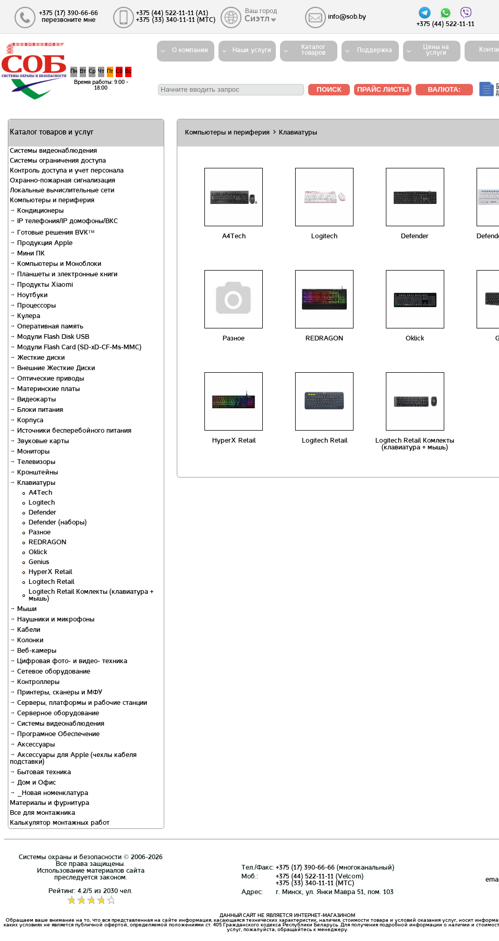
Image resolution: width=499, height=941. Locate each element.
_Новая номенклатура (49, 793)
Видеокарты (33, 400)
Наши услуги (252, 50)
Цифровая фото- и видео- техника (68, 661)
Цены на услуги (436, 50)
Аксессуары (32, 745)
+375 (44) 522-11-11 (305, 877)
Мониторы (30, 452)
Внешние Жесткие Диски (52, 368)
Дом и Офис (33, 783)
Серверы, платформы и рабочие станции (78, 703)
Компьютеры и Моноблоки (55, 264)
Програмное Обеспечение (55, 734)
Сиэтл (258, 19)
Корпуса (26, 421)
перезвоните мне (68, 20)
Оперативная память (46, 327)
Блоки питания (36, 410)
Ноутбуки (28, 295)
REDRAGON (47, 543)
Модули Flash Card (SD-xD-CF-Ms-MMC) (75, 348)
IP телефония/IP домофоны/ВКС (64, 221)
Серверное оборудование (54, 714)
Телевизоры (32, 462)
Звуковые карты (39, 441)
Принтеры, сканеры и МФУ (56, 693)
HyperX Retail (50, 572)
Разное (40, 533)
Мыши (23, 609)
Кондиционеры (37, 211)
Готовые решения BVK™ (52, 233)
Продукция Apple (41, 243)
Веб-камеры (33, 651)
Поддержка (374, 50)
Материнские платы (45, 389)
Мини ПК (27, 254)
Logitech (42, 503)
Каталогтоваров (313, 50)
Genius (39, 562)
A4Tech (40, 493)
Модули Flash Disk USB (49, 337)
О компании (190, 50)
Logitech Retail (51, 582)
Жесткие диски (37, 358)
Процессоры (33, 306)
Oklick (38, 552)
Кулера (25, 316)
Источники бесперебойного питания (70, 431)
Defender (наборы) (58, 523)
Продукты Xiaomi (41, 285)
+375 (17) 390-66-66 (305, 868)
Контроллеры (34, 682)
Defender (42, 513)
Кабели (25, 630)
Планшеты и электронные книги (63, 275)
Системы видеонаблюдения (57, 724)
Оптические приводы (47, 379)
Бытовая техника (40, 772)
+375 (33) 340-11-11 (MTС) (315, 884)
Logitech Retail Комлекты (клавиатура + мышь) (414, 444)
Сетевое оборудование (50, 672)
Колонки (26, 641)
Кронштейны (34, 473)
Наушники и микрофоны (52, 620)
